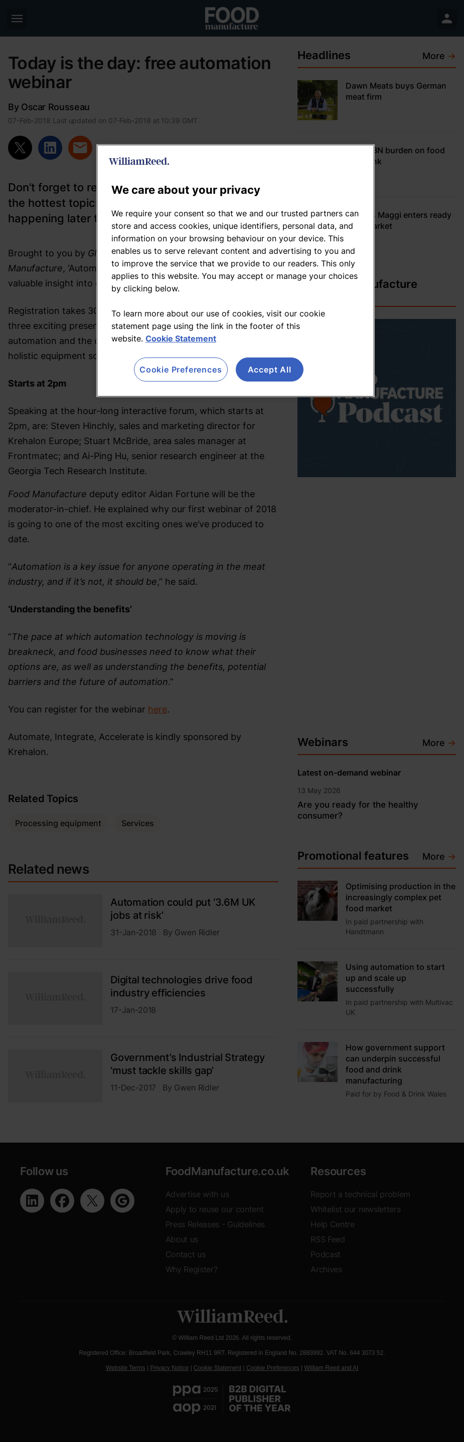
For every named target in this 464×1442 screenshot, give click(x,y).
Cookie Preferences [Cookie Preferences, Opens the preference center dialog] (180, 370)
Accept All (269, 370)
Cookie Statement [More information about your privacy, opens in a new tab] (180, 338)
